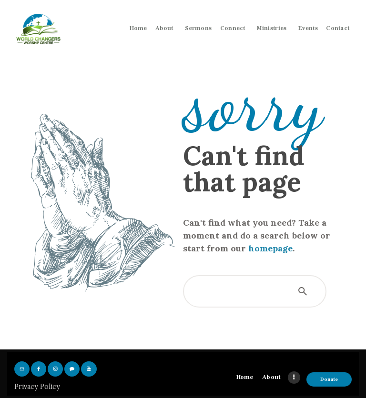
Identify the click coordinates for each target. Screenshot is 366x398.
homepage (270, 248)
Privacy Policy (37, 386)
